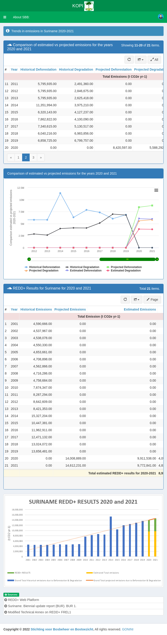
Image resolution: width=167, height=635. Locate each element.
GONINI (127, 629)
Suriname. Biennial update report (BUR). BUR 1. (40, 606)
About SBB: (21, 17)
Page (152, 299)
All (154, 59)
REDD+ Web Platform (21, 600)
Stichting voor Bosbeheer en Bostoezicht (62, 629)
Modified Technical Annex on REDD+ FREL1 (37, 612)
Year (14, 69)
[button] (5, 17)
